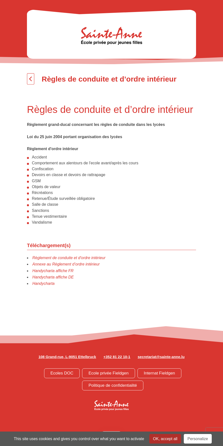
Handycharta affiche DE (53, 277)
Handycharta (43, 283)
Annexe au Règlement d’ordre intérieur (66, 264)
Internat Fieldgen (159, 373)
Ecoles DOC (62, 373)
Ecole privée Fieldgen (108, 373)
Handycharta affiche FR (53, 271)
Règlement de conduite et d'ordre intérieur (68, 258)
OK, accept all (165, 439)
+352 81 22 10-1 (116, 357)
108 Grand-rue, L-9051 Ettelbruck (67, 357)
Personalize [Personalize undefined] (197, 439)
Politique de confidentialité (112, 385)
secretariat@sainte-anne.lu (161, 357)
